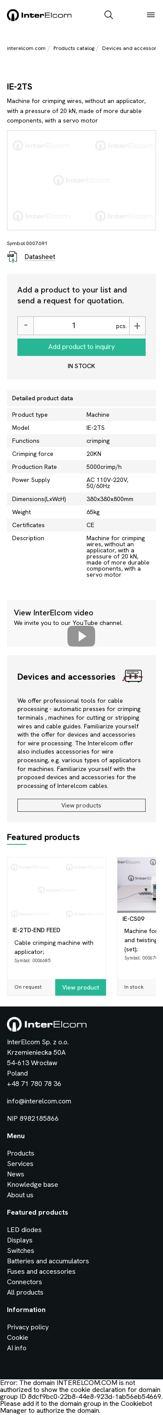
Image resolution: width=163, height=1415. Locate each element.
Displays (20, 1240)
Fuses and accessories (41, 1271)
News (15, 1174)
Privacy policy (28, 1327)
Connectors (24, 1281)
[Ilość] (73, 326)
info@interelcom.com (39, 1101)
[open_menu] (151, 16)
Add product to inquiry (81, 346)
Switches (20, 1250)
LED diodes (24, 1229)
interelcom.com (26, 48)
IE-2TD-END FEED (36, 930)
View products (81, 805)
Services (20, 1163)
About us (20, 1194)
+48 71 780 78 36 (34, 1083)
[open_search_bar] (108, 16)
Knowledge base (32, 1184)
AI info (17, 1347)
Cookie (17, 1337)
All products (25, 1292)
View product (80, 987)
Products (20, 1153)
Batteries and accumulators (48, 1261)
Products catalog (73, 48)
